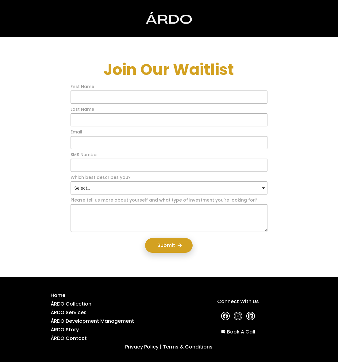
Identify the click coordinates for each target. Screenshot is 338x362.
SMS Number (84, 155)
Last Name (82, 109)
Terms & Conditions (188, 346)
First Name (82, 87)
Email (76, 132)
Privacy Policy (142, 346)
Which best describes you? (101, 177)
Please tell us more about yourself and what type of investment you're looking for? (164, 200)
